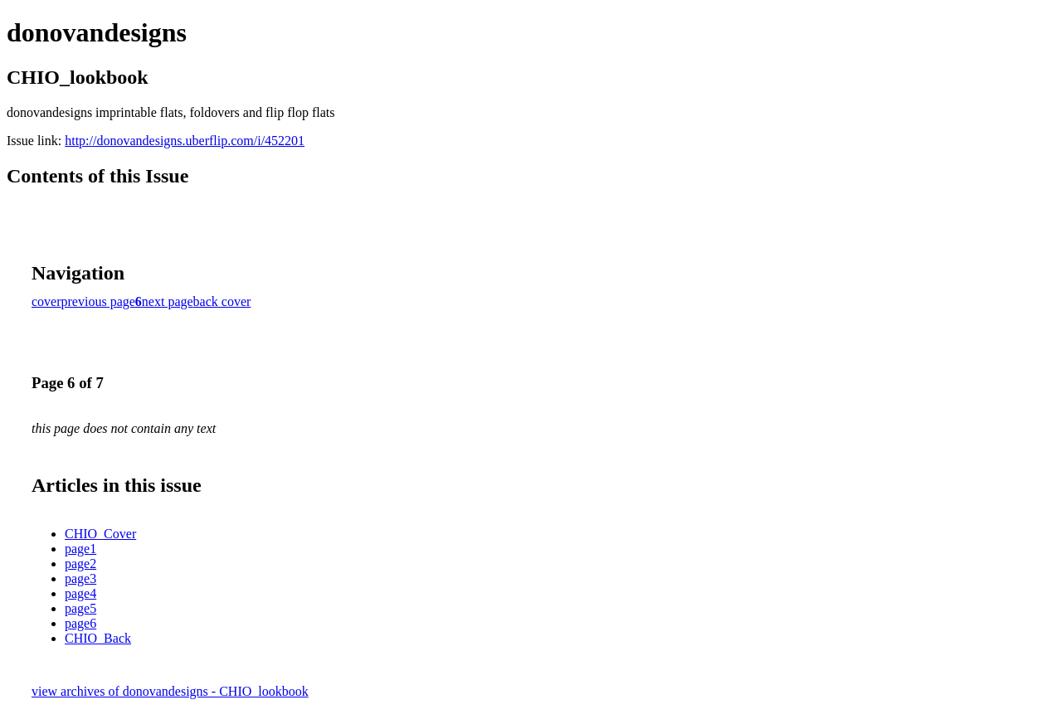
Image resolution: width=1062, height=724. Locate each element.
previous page (98, 301)
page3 (80, 578)
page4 (80, 593)
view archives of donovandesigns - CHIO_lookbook (170, 691)
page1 (80, 549)
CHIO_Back (98, 638)
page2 (80, 563)
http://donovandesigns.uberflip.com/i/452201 (184, 141)
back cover (222, 301)
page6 (80, 623)
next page (167, 301)
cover (46, 301)
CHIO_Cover (100, 534)
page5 (80, 608)
